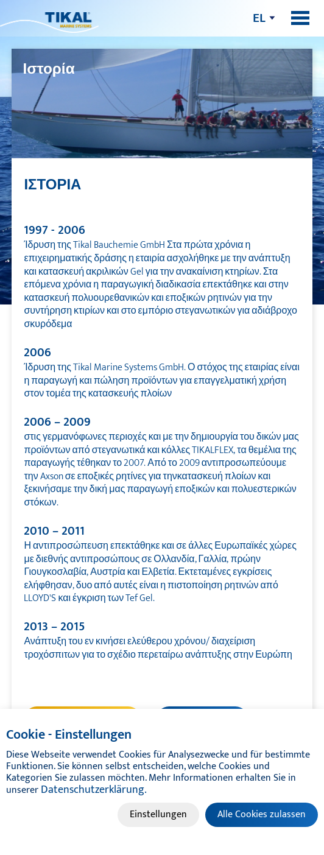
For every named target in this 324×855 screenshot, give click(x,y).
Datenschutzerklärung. (94, 790)
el (259, 18)
